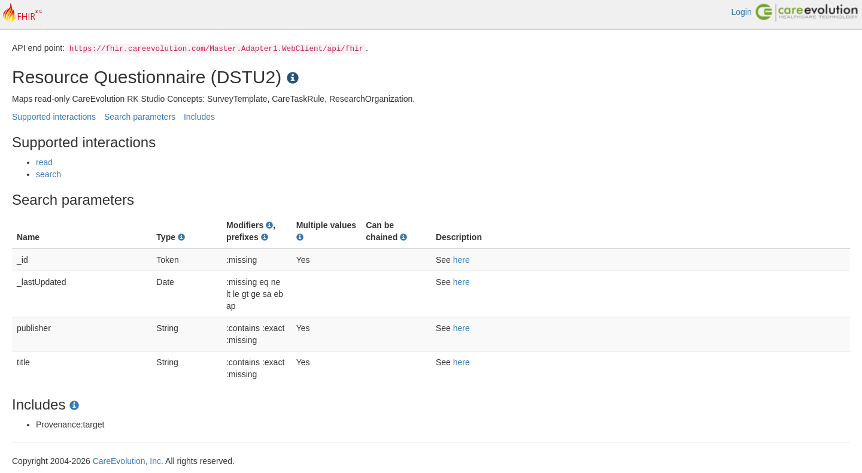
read (44, 162)
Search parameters (139, 117)
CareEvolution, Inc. (128, 461)
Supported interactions (54, 117)
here (461, 260)
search (48, 174)
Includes (199, 117)
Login (741, 12)
